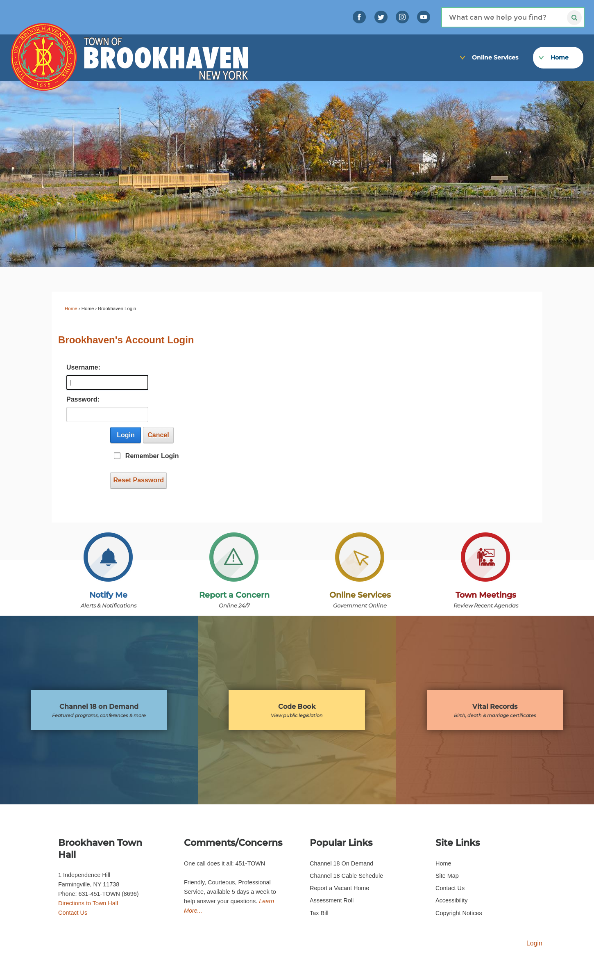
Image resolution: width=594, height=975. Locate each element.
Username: (81, 367)
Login (126, 435)
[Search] (513, 17)
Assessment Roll (332, 900)
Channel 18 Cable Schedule (346, 875)
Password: (81, 399)
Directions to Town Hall (88, 903)
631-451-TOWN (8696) (109, 894)
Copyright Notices (458, 913)
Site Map (447, 875)
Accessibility (451, 900)
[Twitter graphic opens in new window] (381, 17)
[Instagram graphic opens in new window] (402, 17)
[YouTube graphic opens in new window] (423, 17)
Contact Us (72, 912)
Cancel (158, 435)
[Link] (577, 33)
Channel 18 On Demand (341, 863)
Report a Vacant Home (339, 888)
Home (71, 308)
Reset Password (138, 480)
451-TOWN (250, 863)
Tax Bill (319, 913)
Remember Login (152, 455)
